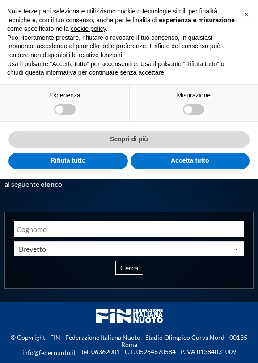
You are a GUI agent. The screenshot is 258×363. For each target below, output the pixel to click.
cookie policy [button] (88, 28)
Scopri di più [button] (129, 139)
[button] (246, 14)
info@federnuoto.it (49, 352)
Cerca (129, 267)
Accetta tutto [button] (190, 160)
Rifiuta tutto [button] (68, 160)
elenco (51, 184)
